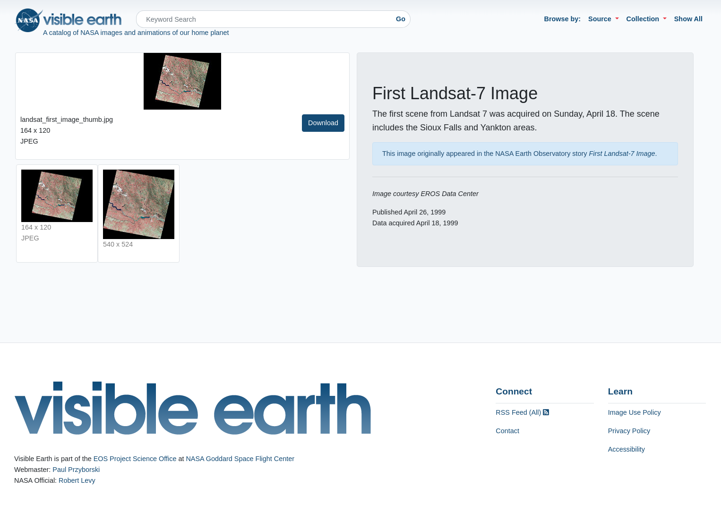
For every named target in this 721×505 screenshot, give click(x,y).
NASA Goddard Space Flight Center (240, 458)
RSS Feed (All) (522, 412)
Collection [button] (644, 19)
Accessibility (626, 449)
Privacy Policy (629, 431)
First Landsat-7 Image (622, 153)
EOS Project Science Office (135, 458)
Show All (688, 19)
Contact (507, 431)
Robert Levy (77, 480)
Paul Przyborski (76, 469)
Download (323, 123)
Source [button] (600, 19)
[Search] (263, 19)
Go (400, 19)
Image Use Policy (634, 412)
